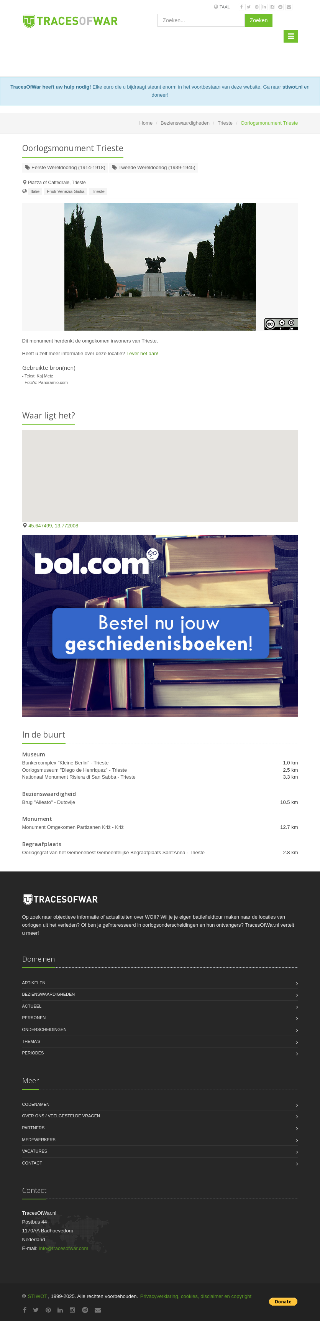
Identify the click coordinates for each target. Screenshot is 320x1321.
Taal (225, 7)
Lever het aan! (142, 353)
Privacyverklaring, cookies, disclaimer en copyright (195, 1296)
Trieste (225, 123)
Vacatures (35, 1151)
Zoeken (259, 20)
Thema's (31, 1041)
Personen (34, 1017)
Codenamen (36, 1104)
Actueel (32, 1006)
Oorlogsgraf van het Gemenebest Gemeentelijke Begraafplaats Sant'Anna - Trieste (113, 852)
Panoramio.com (53, 382)
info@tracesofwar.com (64, 1248)
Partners (33, 1127)
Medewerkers (39, 1139)
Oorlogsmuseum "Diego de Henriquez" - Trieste (74, 770)
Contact (32, 1163)
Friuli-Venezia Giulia (65, 191)
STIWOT (38, 1296)
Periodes (33, 1053)
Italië (35, 191)
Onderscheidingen (44, 1029)
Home (146, 123)
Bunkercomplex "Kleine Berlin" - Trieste (65, 763)
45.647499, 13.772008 (53, 526)
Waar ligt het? (48, 415)
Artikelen (34, 982)
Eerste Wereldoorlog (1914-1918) (65, 167)
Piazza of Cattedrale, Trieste (57, 182)
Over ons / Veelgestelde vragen (61, 1115)
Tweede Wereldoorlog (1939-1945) (153, 167)
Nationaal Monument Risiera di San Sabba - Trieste (79, 777)
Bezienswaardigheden (185, 123)
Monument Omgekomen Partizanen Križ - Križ (73, 827)
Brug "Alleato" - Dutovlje (48, 802)
